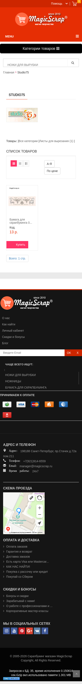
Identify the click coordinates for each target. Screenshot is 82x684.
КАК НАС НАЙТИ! (18, 566)
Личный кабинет (13, 330)
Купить (20, 244)
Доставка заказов (18, 556)
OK (69, 352)
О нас (6, 318)
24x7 (35, 471)
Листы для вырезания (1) (56, 141)
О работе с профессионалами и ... (29, 606)
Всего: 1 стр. (17, 258)
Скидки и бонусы (13, 337)
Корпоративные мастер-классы (27, 611)
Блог (5, 343)
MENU (9, 36)
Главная (8, 72)
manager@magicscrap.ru (36, 466)
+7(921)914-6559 (34, 461)
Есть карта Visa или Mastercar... (27, 561)
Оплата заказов (16, 546)
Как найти (8, 324)
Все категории (29, 141)
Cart (74, 3)
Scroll (76, 673)
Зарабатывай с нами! (20, 601)
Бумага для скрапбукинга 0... (21, 221)
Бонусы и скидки (17, 596)
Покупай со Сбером (19, 576)
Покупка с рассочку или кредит (27, 571)
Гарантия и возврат (19, 551)
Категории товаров (41, 48)
